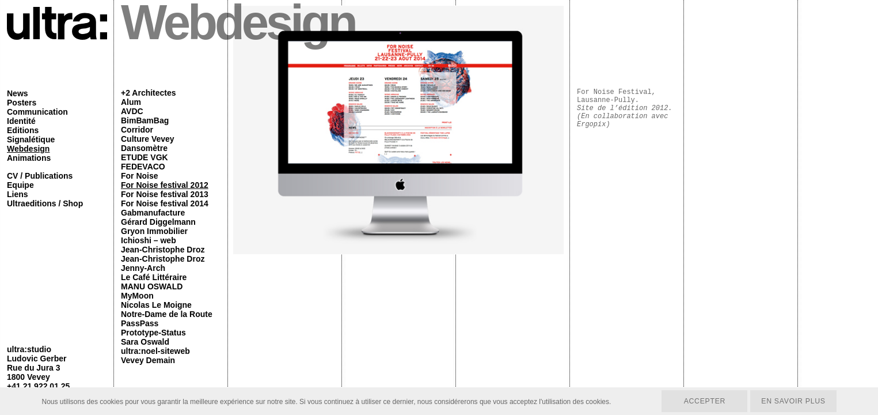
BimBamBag (145, 120)
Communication (37, 111)
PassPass (139, 323)
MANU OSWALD (152, 286)
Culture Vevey (147, 139)
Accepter (702, 401)
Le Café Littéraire (154, 277)
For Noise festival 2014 (164, 203)
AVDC (132, 111)
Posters (21, 102)
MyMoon (137, 295)
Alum (131, 102)
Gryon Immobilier (154, 231)
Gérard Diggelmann (158, 222)
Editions (23, 130)
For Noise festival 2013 (164, 194)
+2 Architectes (148, 92)
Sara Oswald (145, 341)
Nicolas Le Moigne (156, 305)
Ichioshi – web (148, 240)
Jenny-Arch (143, 268)
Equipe (20, 185)
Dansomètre (144, 148)
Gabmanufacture (153, 212)
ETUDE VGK (144, 157)
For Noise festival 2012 (164, 185)
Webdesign (28, 148)
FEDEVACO (143, 166)
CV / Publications (40, 175)
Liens (17, 194)
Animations (29, 158)
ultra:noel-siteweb (155, 351)
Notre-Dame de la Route (166, 314)
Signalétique (31, 139)
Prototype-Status (153, 332)
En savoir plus (792, 401)
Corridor (137, 129)
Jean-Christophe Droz (162, 249)
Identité (21, 121)
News (17, 93)
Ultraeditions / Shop (45, 203)
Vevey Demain (148, 360)
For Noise (139, 175)
